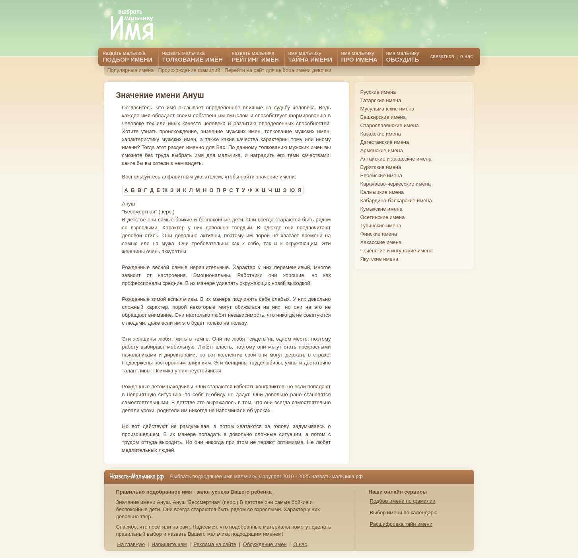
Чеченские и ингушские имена (396, 251)
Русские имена (378, 92)
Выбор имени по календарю (404, 512)
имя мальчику (402, 56)
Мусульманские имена (387, 109)
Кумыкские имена (381, 209)
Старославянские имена (389, 125)
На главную (131, 544)
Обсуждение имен (265, 544)
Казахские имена (380, 134)
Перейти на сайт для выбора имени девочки (277, 70)
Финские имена (378, 234)
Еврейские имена (381, 175)
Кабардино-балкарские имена (396, 200)
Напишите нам (169, 544)
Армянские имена (381, 150)
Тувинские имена (380, 226)
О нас (300, 544)
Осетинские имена (382, 217)
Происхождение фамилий (189, 70)
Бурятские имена (380, 167)
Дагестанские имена (384, 142)
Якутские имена (379, 259)
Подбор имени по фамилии (403, 501)
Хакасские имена (381, 242)
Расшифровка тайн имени (401, 524)
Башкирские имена (383, 117)
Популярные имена (130, 70)
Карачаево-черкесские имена (395, 184)
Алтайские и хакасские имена (396, 159)
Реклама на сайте (214, 544)
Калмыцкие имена (382, 192)
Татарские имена (380, 100)
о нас (466, 56)
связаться (442, 56)
